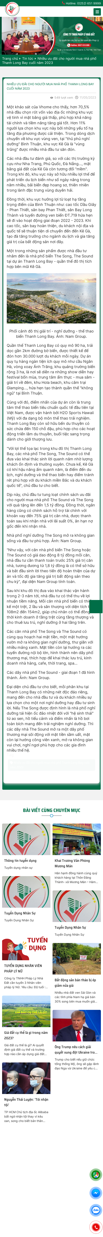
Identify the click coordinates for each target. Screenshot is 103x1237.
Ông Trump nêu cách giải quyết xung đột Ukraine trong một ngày (77, 1049)
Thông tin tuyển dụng (20, 860)
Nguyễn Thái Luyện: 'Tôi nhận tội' (26, 1102)
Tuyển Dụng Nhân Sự (19, 913)
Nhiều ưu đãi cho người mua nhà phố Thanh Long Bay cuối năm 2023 (49, 60)
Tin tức (27, 58)
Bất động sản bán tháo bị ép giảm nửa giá (75, 982)
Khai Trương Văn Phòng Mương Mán (72, 863)
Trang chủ (10, 58)
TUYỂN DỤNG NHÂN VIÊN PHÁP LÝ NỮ (23, 968)
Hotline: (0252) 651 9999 (83, 3)
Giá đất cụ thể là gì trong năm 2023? (26, 1035)
